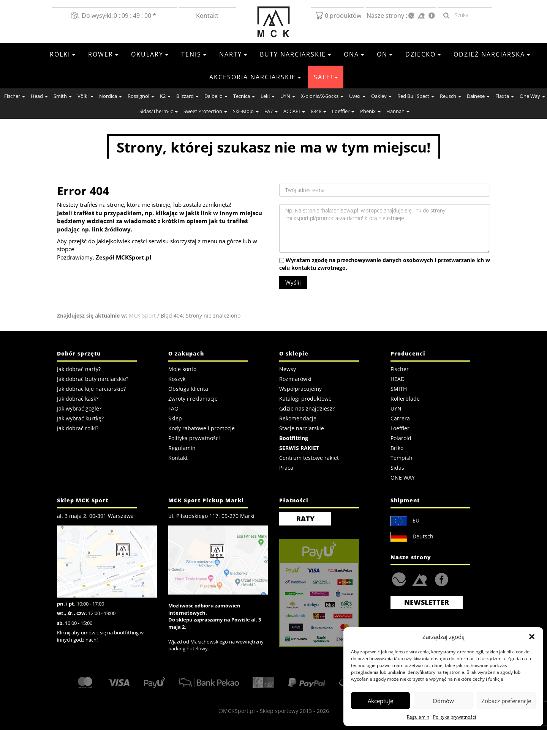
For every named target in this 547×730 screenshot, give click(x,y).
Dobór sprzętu (79, 353)
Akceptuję (380, 701)
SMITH (398, 388)
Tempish (401, 457)
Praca (286, 467)
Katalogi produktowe (305, 398)
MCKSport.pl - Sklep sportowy (260, 710)
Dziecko (423, 54)
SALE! (326, 77)
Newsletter (426, 602)
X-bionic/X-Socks (322, 96)
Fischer (14, 96)
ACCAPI (294, 111)
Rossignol (141, 96)
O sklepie (293, 353)
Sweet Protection (205, 111)
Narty (233, 54)
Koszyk (176, 378)
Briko (396, 448)
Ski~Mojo (246, 111)
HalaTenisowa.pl (399, 579)
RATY (305, 518)
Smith (63, 96)
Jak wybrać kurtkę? (80, 418)
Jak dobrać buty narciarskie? (92, 378)
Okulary (149, 54)
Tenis (193, 54)
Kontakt (207, 15)
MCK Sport (142, 315)
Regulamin (418, 717)
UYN (287, 96)
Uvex (357, 96)
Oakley (381, 96)
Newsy (287, 369)
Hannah (397, 111)
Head (39, 96)
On (384, 54)
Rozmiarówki (295, 378)
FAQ (173, 408)
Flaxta (504, 96)
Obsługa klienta (188, 388)
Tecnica (244, 96)
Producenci (407, 353)
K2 (165, 96)
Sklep (175, 418)
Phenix (370, 111)
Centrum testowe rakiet (309, 457)
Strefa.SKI (419, 579)
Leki (268, 96)
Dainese (478, 96)
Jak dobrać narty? (79, 369)
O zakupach (186, 353)
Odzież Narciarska (492, 54)
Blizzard (187, 96)
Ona (354, 54)
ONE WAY (402, 477)
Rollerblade (405, 398)
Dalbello (216, 96)
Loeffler (343, 111)
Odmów (443, 701)
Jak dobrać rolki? (77, 428)
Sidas (397, 467)
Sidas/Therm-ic (158, 111)
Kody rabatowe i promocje (201, 428)
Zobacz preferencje (506, 701)
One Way (532, 96)
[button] (532, 636)
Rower (103, 54)
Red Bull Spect (415, 96)
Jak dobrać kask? (77, 398)
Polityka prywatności (454, 717)
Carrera (400, 418)
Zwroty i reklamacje (193, 398)
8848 (318, 111)
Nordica (110, 96)
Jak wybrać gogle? (79, 408)
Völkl (85, 96)
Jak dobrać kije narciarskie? (91, 388)
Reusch (450, 96)
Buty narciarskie (295, 54)
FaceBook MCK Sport (440, 577)
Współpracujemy (300, 388)
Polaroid (400, 438)
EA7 (271, 111)
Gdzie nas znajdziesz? (307, 408)
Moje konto (182, 369)
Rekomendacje (297, 418)
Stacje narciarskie (301, 428)
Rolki (62, 54)
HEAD (397, 378)
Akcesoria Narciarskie (255, 77)
